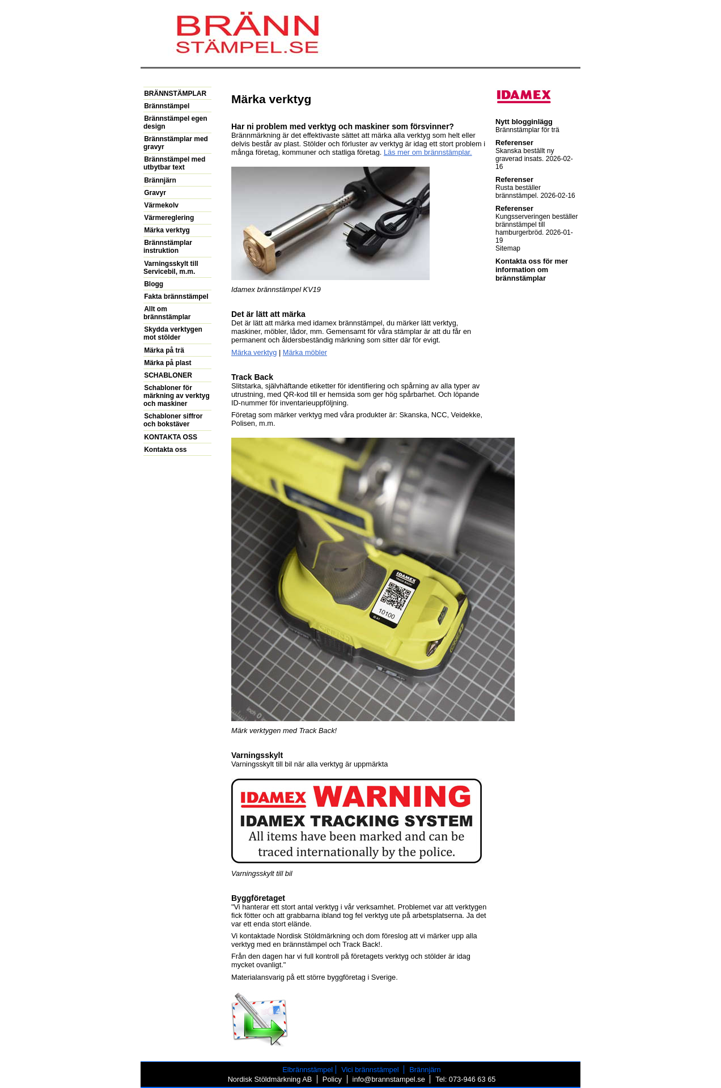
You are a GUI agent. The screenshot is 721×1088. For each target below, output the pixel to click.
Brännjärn (160, 180)
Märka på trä (164, 350)
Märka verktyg (254, 352)
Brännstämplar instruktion (167, 247)
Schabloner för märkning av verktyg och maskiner (176, 396)
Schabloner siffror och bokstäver (173, 420)
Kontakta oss (165, 450)
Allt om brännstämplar (166, 313)
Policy (332, 1079)
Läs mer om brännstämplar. (428, 152)
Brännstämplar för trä (527, 130)
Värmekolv (161, 205)
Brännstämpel (166, 106)
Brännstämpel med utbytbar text (174, 163)
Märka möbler (305, 352)
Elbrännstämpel (307, 1069)
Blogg (153, 284)
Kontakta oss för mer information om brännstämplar (531, 269)
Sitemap (507, 248)
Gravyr (155, 193)
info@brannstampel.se (389, 1079)
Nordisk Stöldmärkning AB (270, 1079)
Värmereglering (169, 218)
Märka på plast (167, 363)
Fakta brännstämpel (176, 296)
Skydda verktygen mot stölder (172, 333)
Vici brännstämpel (369, 1069)
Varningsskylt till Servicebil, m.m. (170, 268)
